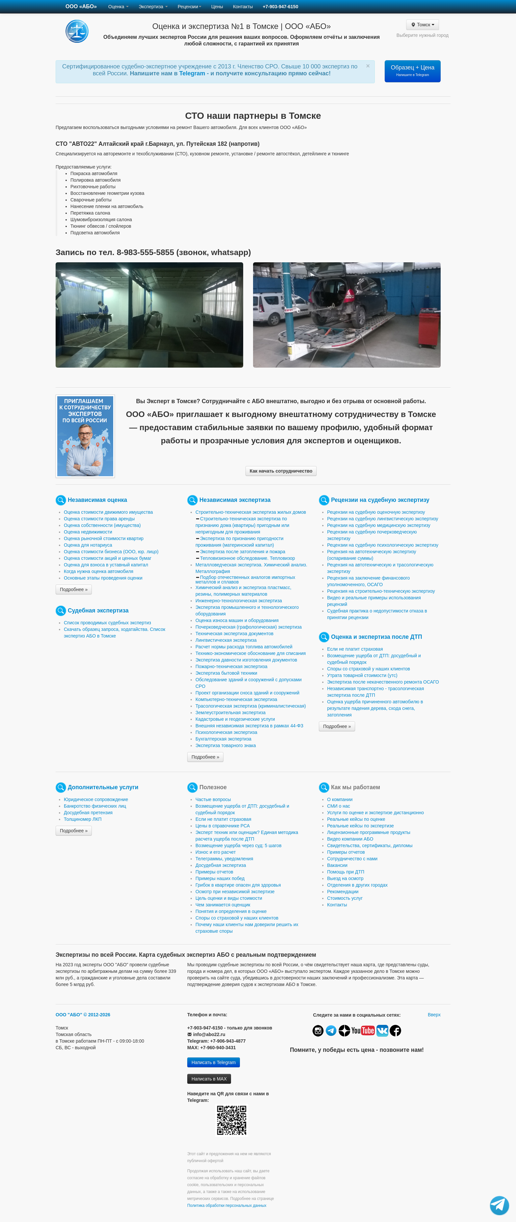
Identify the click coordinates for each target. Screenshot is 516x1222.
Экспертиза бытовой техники (226, 673)
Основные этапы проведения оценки (103, 578)
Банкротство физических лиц (95, 806)
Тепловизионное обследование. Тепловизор (247, 558)
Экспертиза (153, 6)
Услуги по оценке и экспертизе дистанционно (375, 812)
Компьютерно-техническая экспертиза (236, 699)
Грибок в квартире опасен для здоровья (238, 885)
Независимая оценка (97, 500)
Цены (217, 6)
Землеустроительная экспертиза (230, 712)
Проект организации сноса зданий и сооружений (247, 692)
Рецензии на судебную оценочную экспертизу (376, 512)
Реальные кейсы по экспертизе (360, 825)
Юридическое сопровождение (96, 799)
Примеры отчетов (214, 871)
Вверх (434, 1014)
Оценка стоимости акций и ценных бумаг (107, 558)
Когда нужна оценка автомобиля (98, 571)
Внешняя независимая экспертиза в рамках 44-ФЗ (249, 725)
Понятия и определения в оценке (231, 911)
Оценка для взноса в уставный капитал (106, 564)
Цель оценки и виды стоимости (228, 898)
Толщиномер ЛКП (82, 819)
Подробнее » (74, 589)
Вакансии (337, 865)
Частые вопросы (213, 799)
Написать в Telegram (214, 1062)
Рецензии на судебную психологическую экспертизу (382, 545)
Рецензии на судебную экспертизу (380, 500)
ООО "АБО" (69, 1014)
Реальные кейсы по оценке (356, 819)
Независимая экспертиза (235, 500)
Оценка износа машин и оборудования (237, 620)
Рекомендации (342, 891)
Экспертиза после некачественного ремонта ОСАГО (383, 682)
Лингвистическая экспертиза (226, 640)
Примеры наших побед (220, 878)
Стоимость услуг (345, 898)
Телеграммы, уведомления (224, 858)
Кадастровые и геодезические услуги (235, 719)
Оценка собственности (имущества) (102, 525)
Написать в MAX (209, 1078)
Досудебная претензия (88, 812)
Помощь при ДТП (345, 871)
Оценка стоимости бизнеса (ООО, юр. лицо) (111, 551)
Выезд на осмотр (345, 878)
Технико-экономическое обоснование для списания (250, 653)
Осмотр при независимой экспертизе (234, 891)
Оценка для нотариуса (88, 545)
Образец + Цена (413, 70)
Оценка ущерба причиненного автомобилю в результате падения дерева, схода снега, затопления (375, 708)
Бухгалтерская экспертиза (223, 738)
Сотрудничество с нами (352, 858)
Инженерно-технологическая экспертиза (238, 600)
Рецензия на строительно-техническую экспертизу (381, 591)
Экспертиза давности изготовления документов (246, 660)
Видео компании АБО (350, 839)
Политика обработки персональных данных (227, 1205)
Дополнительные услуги (103, 787)
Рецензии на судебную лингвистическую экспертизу (382, 518)
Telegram (193, 73)
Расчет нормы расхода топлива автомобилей (244, 646)
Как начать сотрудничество (281, 471)
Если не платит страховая (355, 649)
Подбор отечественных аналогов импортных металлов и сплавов (245, 580)
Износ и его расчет (215, 852)
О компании (339, 799)
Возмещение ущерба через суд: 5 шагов (238, 845)
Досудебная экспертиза (220, 865)
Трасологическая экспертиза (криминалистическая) (250, 706)
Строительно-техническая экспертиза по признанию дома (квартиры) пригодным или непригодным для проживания (242, 525)
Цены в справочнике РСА (222, 825)
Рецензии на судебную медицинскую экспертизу (378, 525)
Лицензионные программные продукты (368, 832)
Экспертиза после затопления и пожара (242, 551)
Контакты (243, 6)
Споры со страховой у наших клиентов (368, 668)
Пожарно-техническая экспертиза (231, 666)
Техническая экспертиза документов (234, 633)
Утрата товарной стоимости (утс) (362, 675)
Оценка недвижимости (88, 531)
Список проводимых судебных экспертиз (107, 622)
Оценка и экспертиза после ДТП (376, 637)
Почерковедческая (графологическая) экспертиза (248, 627)
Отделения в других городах (357, 885)
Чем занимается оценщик (222, 904)
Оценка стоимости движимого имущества (108, 512)
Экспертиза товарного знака (225, 745)
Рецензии (189, 6)
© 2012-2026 (97, 1014)
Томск (422, 24)
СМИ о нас (338, 806)
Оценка (118, 6)
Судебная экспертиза (98, 610)
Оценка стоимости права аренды (99, 518)
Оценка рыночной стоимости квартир (103, 538)
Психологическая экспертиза (226, 732)
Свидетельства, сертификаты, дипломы (370, 845)
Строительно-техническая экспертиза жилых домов (250, 512)
